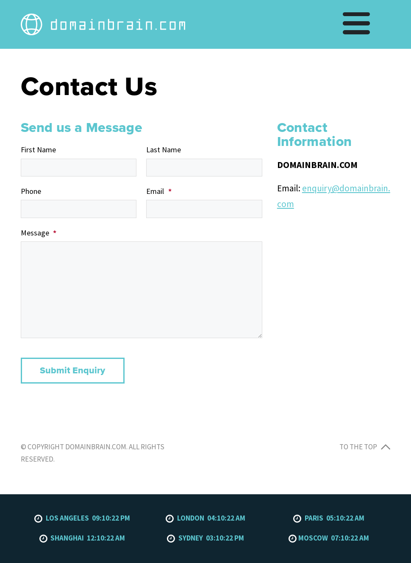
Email (158, 191)
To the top (364, 446)
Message (38, 233)
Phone (31, 191)
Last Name (163, 149)
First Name (38, 149)
